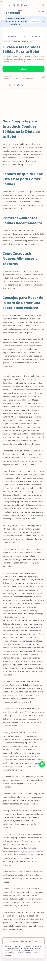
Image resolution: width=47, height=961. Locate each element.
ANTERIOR (12, 36)
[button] (14, 5)
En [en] (9, 5)
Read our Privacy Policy (27, 953)
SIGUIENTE (36, 36)
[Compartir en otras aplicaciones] (26, 85)
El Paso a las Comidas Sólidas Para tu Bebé (21, 49)
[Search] (39, 12)
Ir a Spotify (23, 69)
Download (34, 21)
